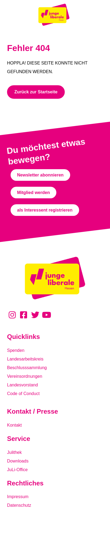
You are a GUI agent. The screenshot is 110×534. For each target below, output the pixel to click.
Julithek (14, 452)
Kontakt (14, 425)
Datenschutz (19, 505)
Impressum (17, 496)
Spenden (15, 350)
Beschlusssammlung (27, 367)
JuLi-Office (17, 469)
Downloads (17, 461)
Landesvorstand (22, 385)
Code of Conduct (23, 393)
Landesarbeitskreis (25, 359)
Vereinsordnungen (24, 376)
